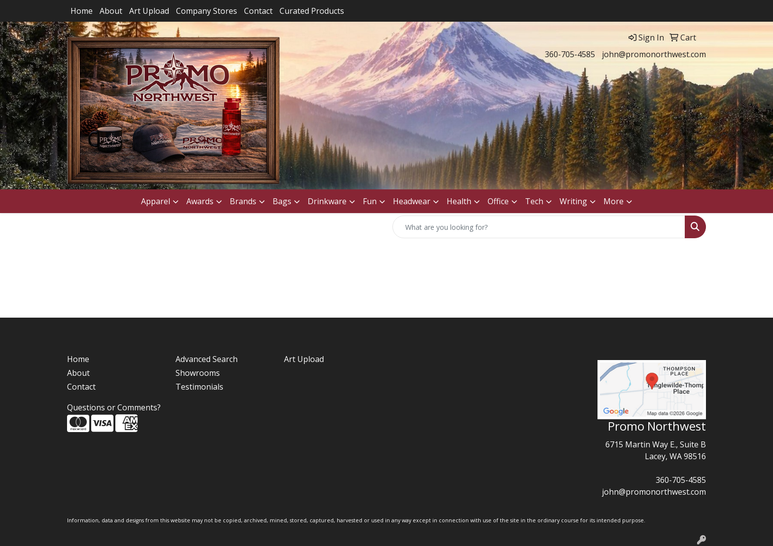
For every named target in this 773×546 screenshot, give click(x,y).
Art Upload (149, 10)
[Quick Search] (538, 227)
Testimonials (199, 386)
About (111, 10)
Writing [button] (573, 201)
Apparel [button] (155, 201)
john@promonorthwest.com (654, 54)
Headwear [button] (411, 201)
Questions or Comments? (114, 407)
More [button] (613, 201)
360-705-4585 (570, 54)
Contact (258, 10)
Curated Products (312, 10)
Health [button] (459, 201)
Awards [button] (199, 201)
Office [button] (498, 201)
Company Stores (206, 10)
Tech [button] (534, 201)
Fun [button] (370, 201)
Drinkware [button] (327, 201)
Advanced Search (207, 359)
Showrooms (198, 372)
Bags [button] (282, 201)
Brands (243, 201)
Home (81, 10)
